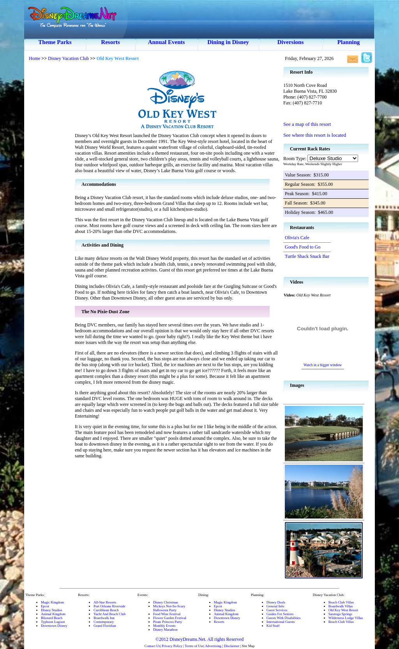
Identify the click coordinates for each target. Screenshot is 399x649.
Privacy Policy (172, 646)
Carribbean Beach (106, 610)
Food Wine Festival (166, 614)
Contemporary (104, 622)
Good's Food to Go (302, 247)
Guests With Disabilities (283, 618)
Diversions (290, 42)
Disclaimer (232, 646)
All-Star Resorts (105, 602)
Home (34, 58)
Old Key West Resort (343, 610)
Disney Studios (51, 610)
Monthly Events (164, 626)
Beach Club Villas (341, 602)
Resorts (110, 42)
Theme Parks (54, 42)
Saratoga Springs (340, 614)
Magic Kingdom (52, 602)
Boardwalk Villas (340, 606)
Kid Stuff (273, 626)
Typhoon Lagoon (53, 622)
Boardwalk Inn (104, 618)
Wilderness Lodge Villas (345, 618)
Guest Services (277, 610)
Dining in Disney (228, 42)
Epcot (45, 606)
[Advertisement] (49, 183)
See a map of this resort (307, 124)
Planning (348, 42)
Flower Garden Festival (169, 618)
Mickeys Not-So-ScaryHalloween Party (169, 608)
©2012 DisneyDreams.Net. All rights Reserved (199, 639)
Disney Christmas (165, 602)
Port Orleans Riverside (109, 606)
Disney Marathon (165, 629)
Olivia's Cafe (297, 237)
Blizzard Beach (51, 618)
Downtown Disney (54, 626)
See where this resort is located (314, 135)
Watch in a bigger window (323, 365)
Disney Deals (276, 602)
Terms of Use (194, 646)
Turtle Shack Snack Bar (307, 256)
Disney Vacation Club (68, 58)
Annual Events (166, 42)
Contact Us (152, 646)
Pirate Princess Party (167, 622)
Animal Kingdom (53, 614)
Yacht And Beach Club (109, 614)
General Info (275, 606)
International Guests (281, 622)
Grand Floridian (105, 626)
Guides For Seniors (280, 614)
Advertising (213, 646)
